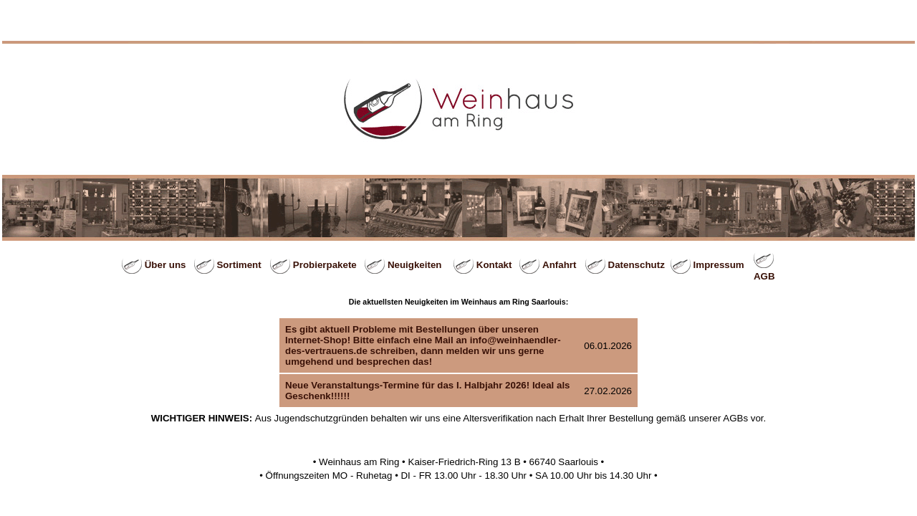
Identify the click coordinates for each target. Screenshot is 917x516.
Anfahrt (559, 264)
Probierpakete (325, 264)
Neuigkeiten (415, 264)
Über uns (165, 264)
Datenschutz (636, 264)
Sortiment (238, 264)
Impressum (718, 264)
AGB (764, 276)
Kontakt (494, 264)
